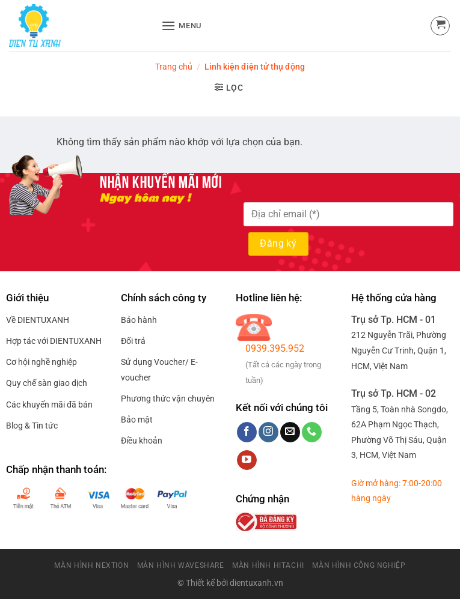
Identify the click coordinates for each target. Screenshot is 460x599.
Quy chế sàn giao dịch (46, 383)
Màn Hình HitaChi (268, 565)
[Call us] (312, 432)
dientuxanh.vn (256, 583)
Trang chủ (173, 66)
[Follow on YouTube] (247, 460)
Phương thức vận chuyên (168, 398)
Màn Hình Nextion (91, 565)
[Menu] (181, 25)
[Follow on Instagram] (268, 432)
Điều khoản (141, 440)
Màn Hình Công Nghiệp (358, 565)
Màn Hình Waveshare (180, 565)
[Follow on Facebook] (247, 432)
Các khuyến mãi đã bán (49, 404)
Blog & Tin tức (32, 425)
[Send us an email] (290, 432)
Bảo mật (137, 419)
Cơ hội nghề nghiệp (41, 362)
